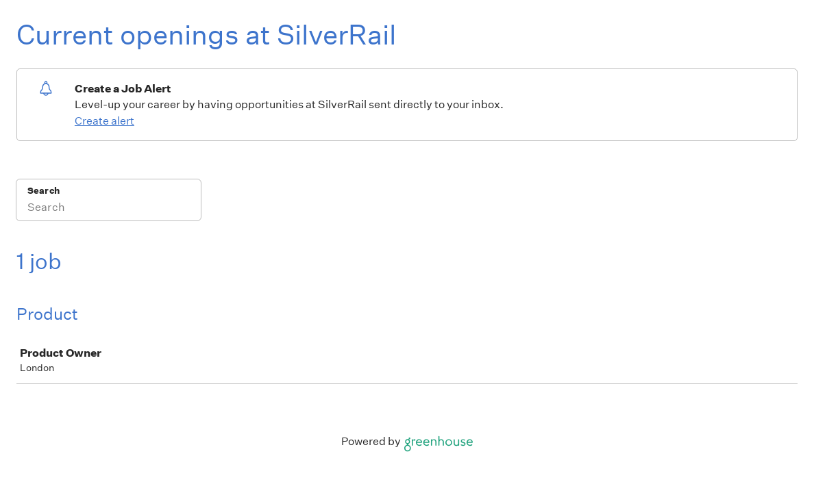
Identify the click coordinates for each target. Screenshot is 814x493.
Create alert (104, 120)
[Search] (108, 208)
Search (43, 191)
